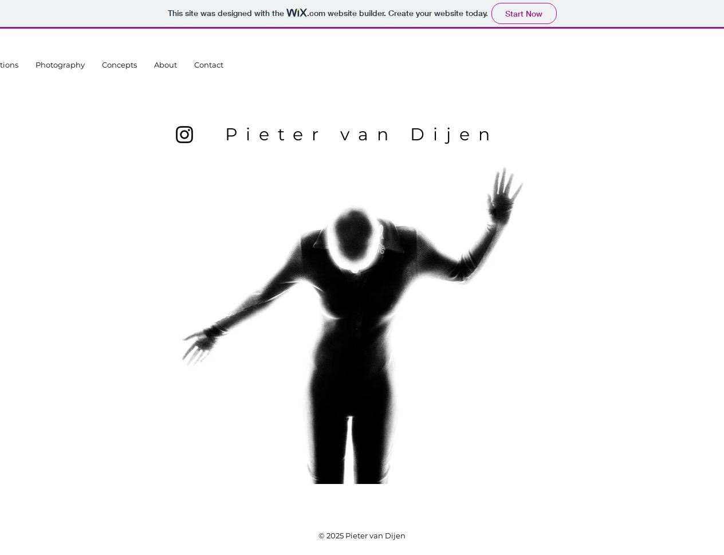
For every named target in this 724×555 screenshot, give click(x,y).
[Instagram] (184, 134)
